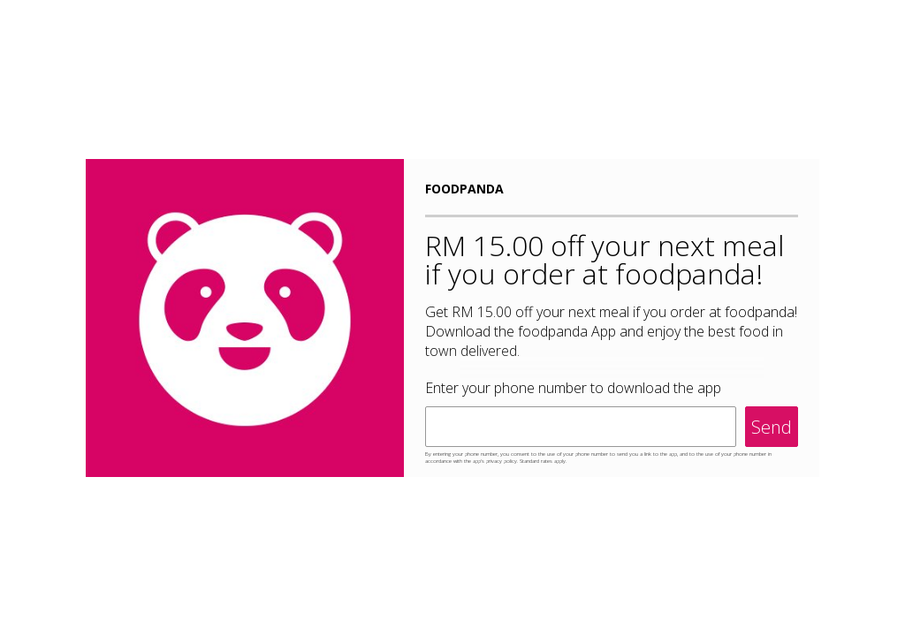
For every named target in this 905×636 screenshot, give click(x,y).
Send (771, 427)
